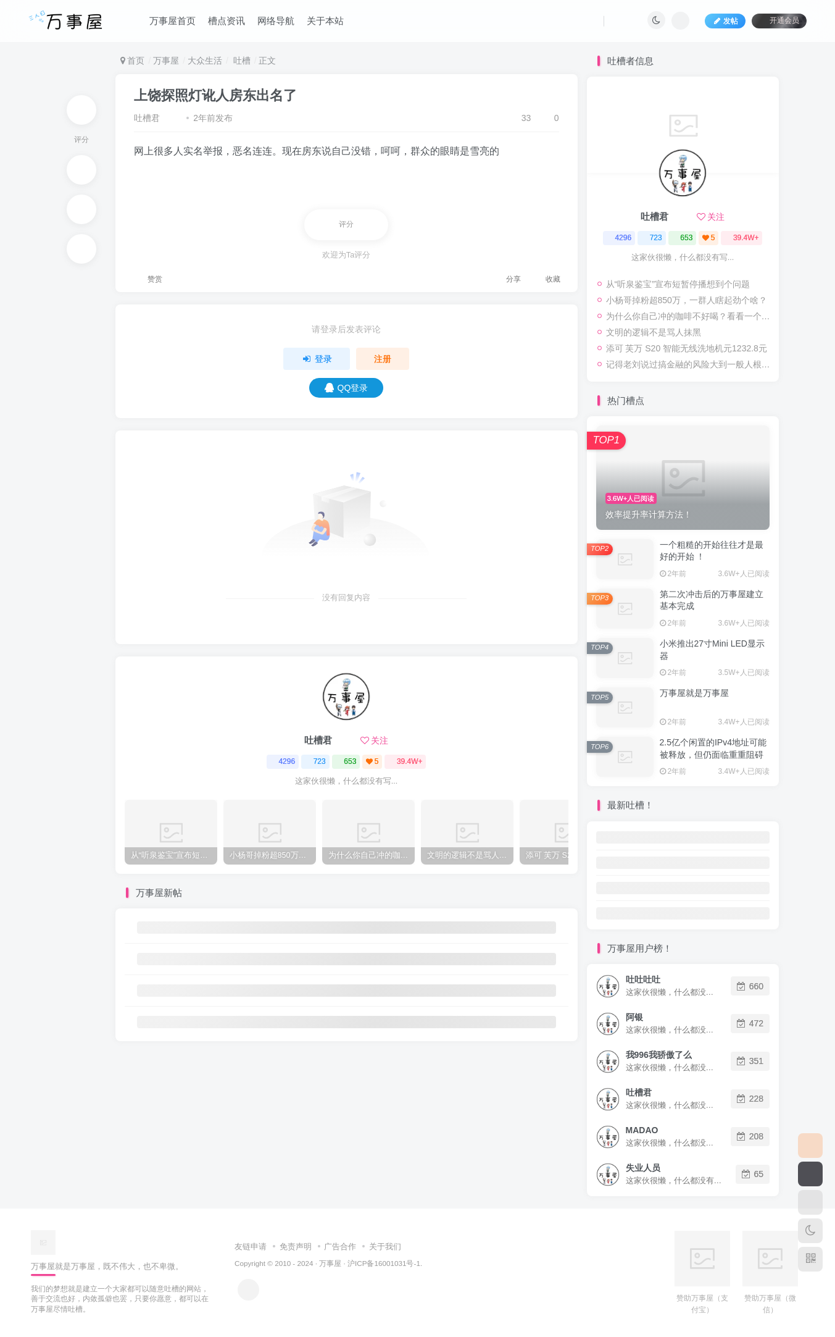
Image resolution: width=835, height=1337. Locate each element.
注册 (382, 359)
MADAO (642, 1130)
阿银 (634, 1017)
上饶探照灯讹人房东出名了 (215, 95)
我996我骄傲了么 (659, 1055)
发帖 (725, 21)
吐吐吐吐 (643, 979)
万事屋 (166, 60)
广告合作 (340, 1246)
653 (345, 761)
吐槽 (241, 60)
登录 (316, 359)
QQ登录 (346, 388)
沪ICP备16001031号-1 (383, 1263)
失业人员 (643, 1168)
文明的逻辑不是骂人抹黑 (653, 332)
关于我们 (385, 1246)
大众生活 (205, 60)
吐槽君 (147, 118)
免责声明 (296, 1246)
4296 (282, 761)
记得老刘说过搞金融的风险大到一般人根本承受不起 (689, 364)
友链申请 (251, 1246)
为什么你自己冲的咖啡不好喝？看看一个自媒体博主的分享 (689, 316)
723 (315, 761)
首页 (132, 60)
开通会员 (779, 20)
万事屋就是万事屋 (694, 693)
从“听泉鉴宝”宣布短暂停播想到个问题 (678, 284)
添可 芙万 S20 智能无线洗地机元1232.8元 (686, 348)
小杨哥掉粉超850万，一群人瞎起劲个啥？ (686, 300)
